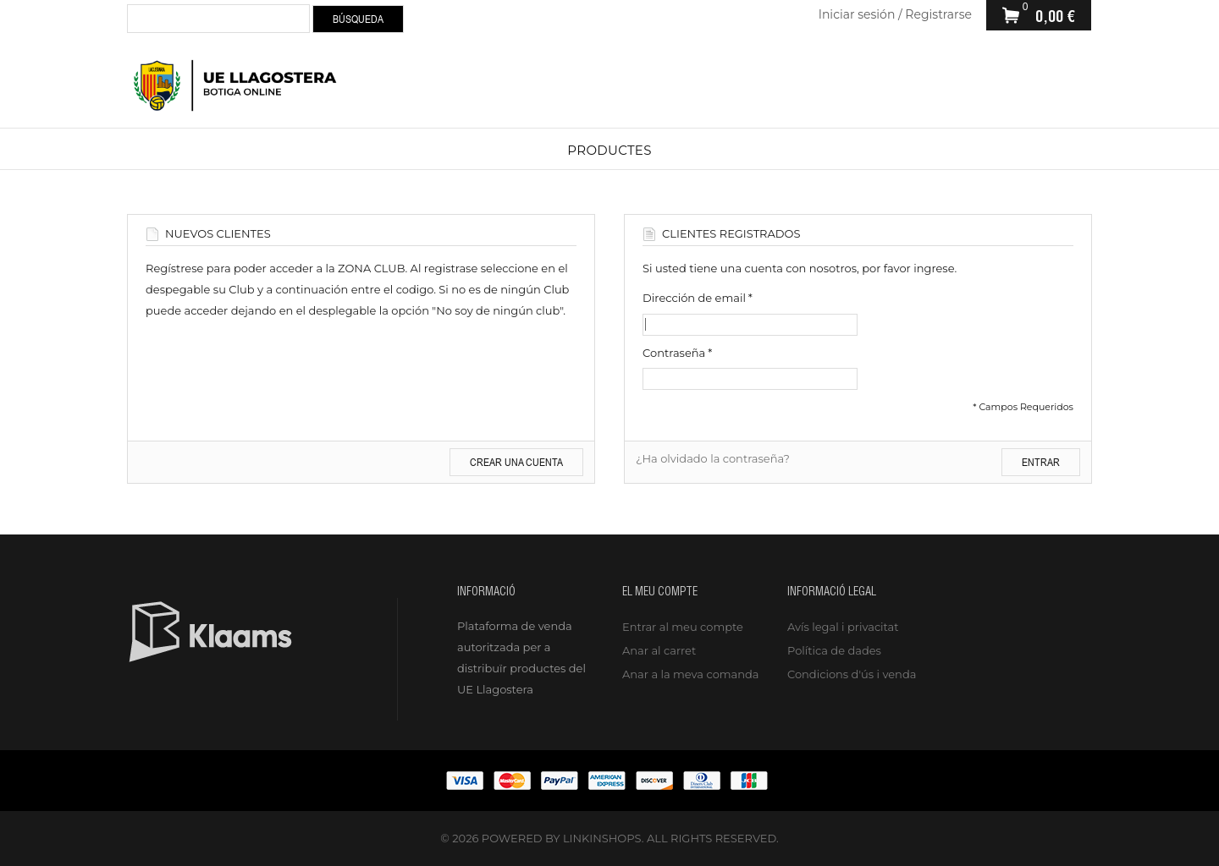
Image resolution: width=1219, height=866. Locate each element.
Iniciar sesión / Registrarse (895, 14)
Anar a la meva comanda (690, 674)
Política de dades (834, 650)
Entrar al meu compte (682, 626)
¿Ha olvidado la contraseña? (713, 458)
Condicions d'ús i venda (851, 674)
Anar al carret (659, 650)
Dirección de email (694, 298)
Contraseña (674, 353)
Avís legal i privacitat (842, 626)
